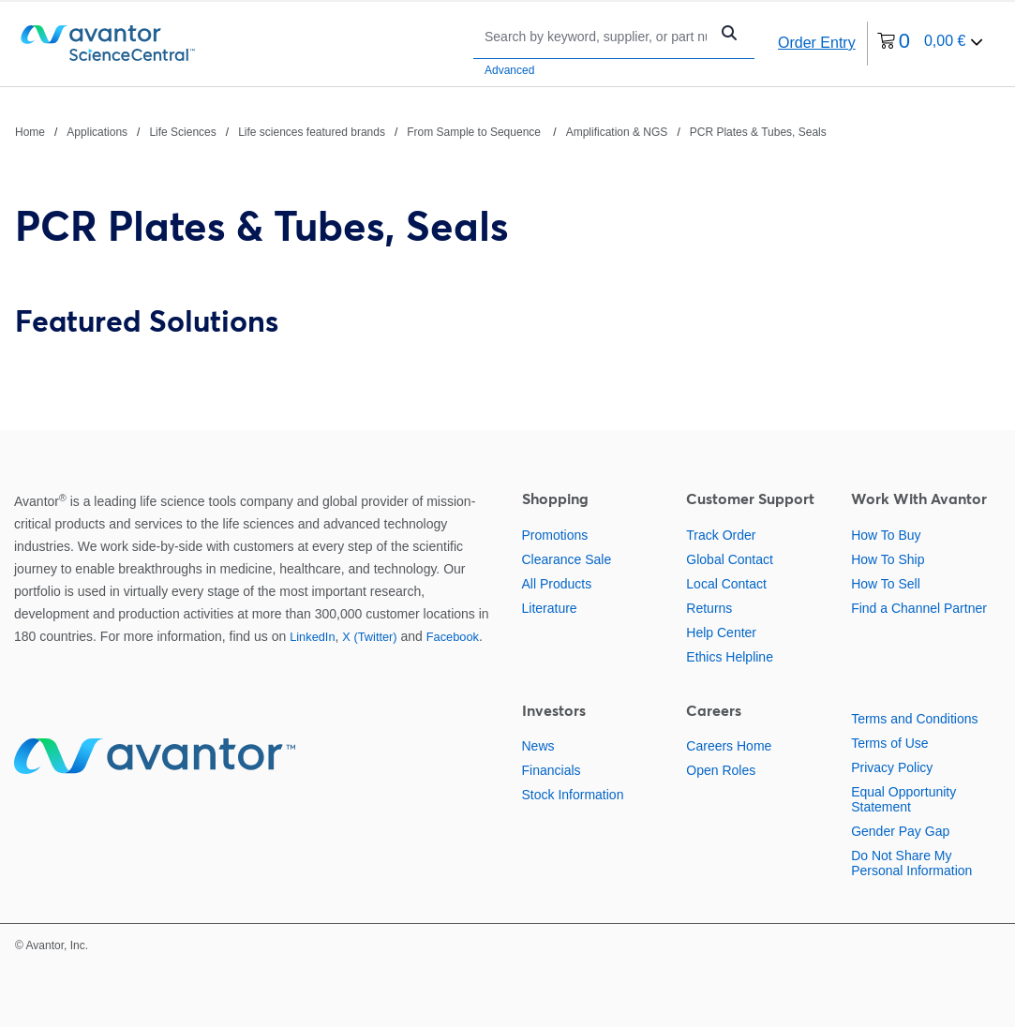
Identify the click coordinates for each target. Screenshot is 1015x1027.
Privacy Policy (892, 767)
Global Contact (729, 559)
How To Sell (885, 583)
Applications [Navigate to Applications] (97, 132)
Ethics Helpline (729, 656)
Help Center (721, 632)
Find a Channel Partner (919, 608)
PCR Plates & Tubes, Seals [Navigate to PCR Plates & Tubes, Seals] (758, 132)
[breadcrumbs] (421, 131)
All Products (557, 583)
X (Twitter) (369, 637)
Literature (549, 608)
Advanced (509, 70)
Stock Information (573, 794)
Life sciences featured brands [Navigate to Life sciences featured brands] (311, 132)
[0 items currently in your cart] (930, 44)
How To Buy (885, 535)
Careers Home (728, 745)
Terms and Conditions (914, 718)
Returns (709, 608)
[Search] (596, 36)
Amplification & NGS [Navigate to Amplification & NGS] (617, 132)
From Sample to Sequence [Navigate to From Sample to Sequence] (475, 132)
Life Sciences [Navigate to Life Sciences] (182, 132)
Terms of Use (889, 743)
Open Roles (720, 770)
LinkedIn (312, 637)
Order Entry (817, 43)
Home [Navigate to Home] (30, 132)
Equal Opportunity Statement (903, 799)
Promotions (555, 535)
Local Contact (726, 583)
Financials (551, 770)
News (538, 745)
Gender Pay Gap (900, 831)
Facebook (452, 637)
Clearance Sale (567, 559)
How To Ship (887, 559)
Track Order (720, 535)
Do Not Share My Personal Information (911, 863)
